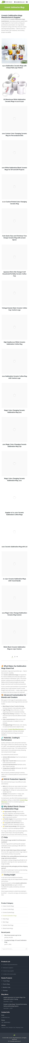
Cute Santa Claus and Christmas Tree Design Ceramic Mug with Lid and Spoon (14, 238)
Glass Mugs (6, 919)
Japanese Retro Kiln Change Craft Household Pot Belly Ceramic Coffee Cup (14, 274)
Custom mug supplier (8, 971)
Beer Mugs (6, 922)
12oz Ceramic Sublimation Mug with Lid (14, 546)
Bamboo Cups (6, 987)
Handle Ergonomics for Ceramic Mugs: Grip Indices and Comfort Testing (14, 998)
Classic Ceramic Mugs (8, 906)
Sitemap (5, 990)
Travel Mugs (6, 981)
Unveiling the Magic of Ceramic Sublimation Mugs (15, 941)
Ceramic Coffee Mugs (8, 909)
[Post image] (14, 63)
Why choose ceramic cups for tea (12, 935)
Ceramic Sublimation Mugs (9, 915)
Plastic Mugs (6, 984)
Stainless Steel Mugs (8, 925)
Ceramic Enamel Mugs (8, 912)
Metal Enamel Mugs (8, 928)
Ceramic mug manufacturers (10, 964)
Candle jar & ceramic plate (9, 974)
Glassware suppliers (8, 967)
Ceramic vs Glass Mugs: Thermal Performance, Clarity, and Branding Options (15, 1005)
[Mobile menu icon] (27, 2)
